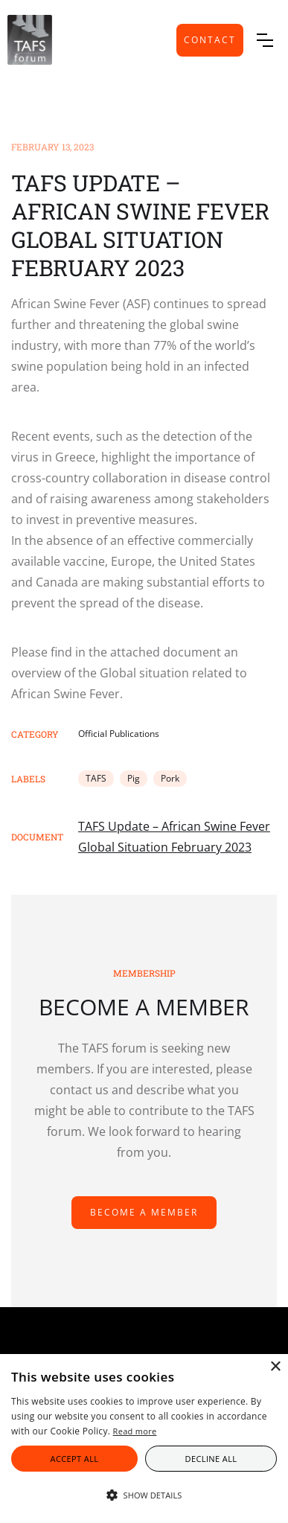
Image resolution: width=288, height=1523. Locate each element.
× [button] (275, 1367)
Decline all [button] (211, 1458)
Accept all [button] (75, 1458)
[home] (29, 40)
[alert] (144, 1438)
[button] (265, 40)
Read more (135, 1431)
